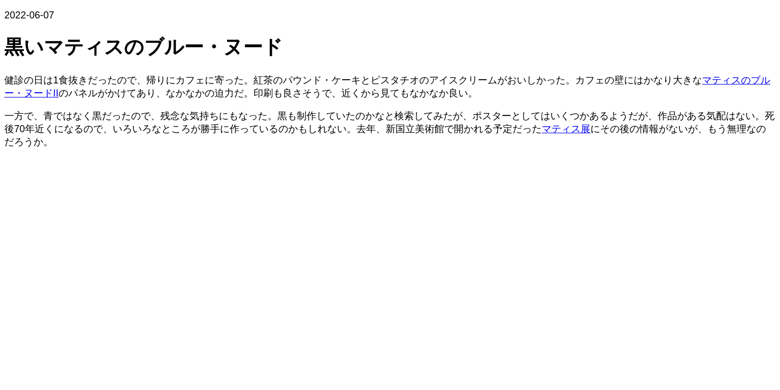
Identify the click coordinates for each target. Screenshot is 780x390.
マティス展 (566, 128)
